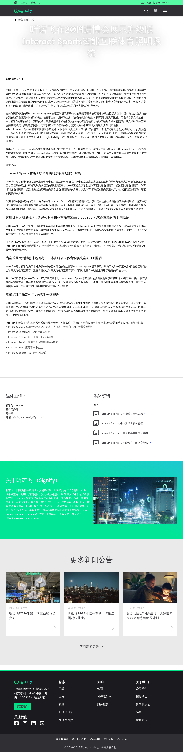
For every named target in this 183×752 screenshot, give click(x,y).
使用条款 (108, 739)
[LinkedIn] (33, 723)
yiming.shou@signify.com (27, 417)
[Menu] (165, 11)
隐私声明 (95, 739)
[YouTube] (42, 723)
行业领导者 (49, 514)
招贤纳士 (141, 696)
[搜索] (146, 11)
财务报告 (103, 704)
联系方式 (141, 720)
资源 (61, 704)
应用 (61, 696)
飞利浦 (74, 494)
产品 (61, 688)
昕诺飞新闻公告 (26, 19)
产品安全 (122, 739)
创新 (100, 688)
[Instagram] (25, 723)
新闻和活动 (143, 704)
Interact (20, 498)
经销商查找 (66, 720)
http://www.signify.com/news (22, 518)
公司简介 (141, 688)
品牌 (139, 712)
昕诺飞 (9, 490)
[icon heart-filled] (155, 11)
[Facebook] (16, 723)
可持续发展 (104, 696)
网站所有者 (62, 739)
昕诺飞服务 (66, 712)
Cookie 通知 (79, 739)
